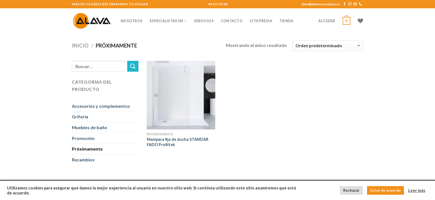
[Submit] (132, 66)
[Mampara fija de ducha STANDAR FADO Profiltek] (181, 95)
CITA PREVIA (261, 21)
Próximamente (87, 148)
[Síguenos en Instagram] (349, 4)
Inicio (80, 45)
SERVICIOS (204, 21)
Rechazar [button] (351, 190)
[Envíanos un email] (355, 4)
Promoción (83, 138)
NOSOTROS (132, 21)
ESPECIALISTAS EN (168, 20)
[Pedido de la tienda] (327, 45)
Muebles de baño (89, 127)
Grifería (80, 116)
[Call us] (360, 4)
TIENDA (286, 21)
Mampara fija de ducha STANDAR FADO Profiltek (177, 142)
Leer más (416, 190)
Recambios (83, 159)
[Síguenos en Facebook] (344, 4)
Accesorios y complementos (101, 106)
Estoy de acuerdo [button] (385, 190)
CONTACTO (231, 21)
